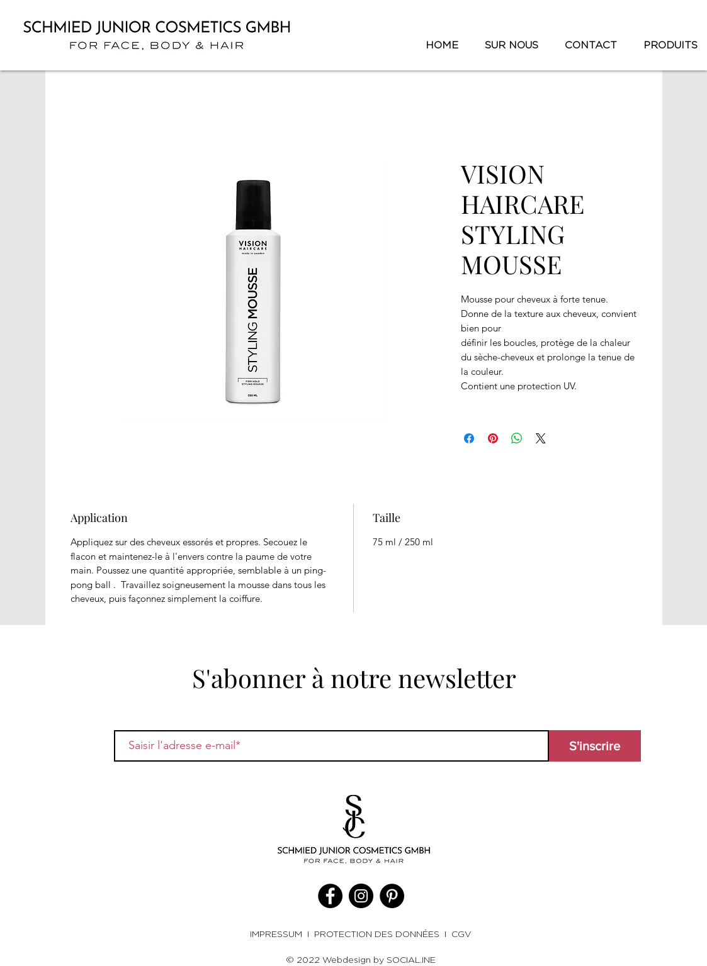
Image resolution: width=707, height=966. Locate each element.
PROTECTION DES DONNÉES (376, 933)
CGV (461, 933)
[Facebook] (330, 896)
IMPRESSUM (278, 933)
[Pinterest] (392, 896)
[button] (666, 45)
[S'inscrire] (595, 746)
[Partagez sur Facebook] (469, 438)
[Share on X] (540, 438)
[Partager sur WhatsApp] (516, 438)
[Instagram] (361, 896)
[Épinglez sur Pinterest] (493, 438)
